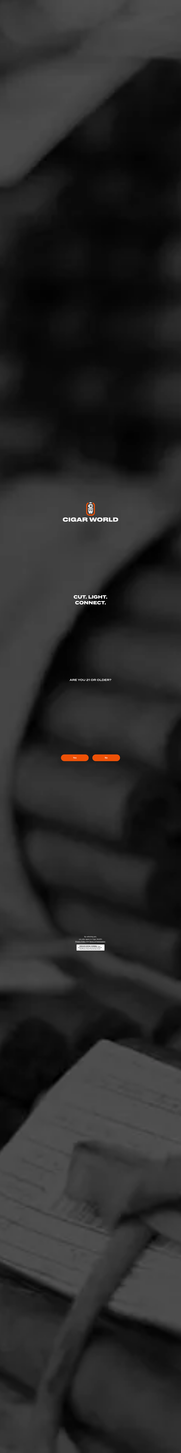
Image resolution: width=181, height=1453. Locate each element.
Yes (75, 758)
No (106, 758)
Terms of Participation (97, 942)
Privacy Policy (80, 942)
